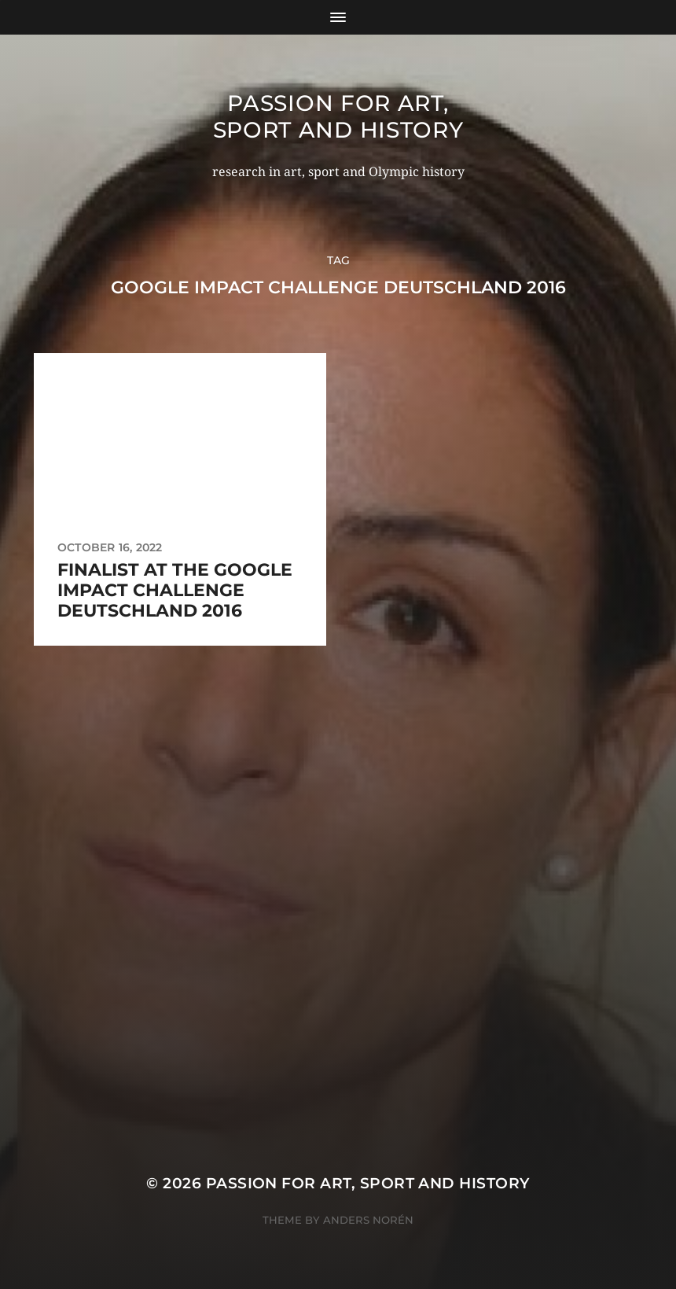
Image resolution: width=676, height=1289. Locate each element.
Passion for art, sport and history (338, 116)
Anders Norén (368, 1220)
